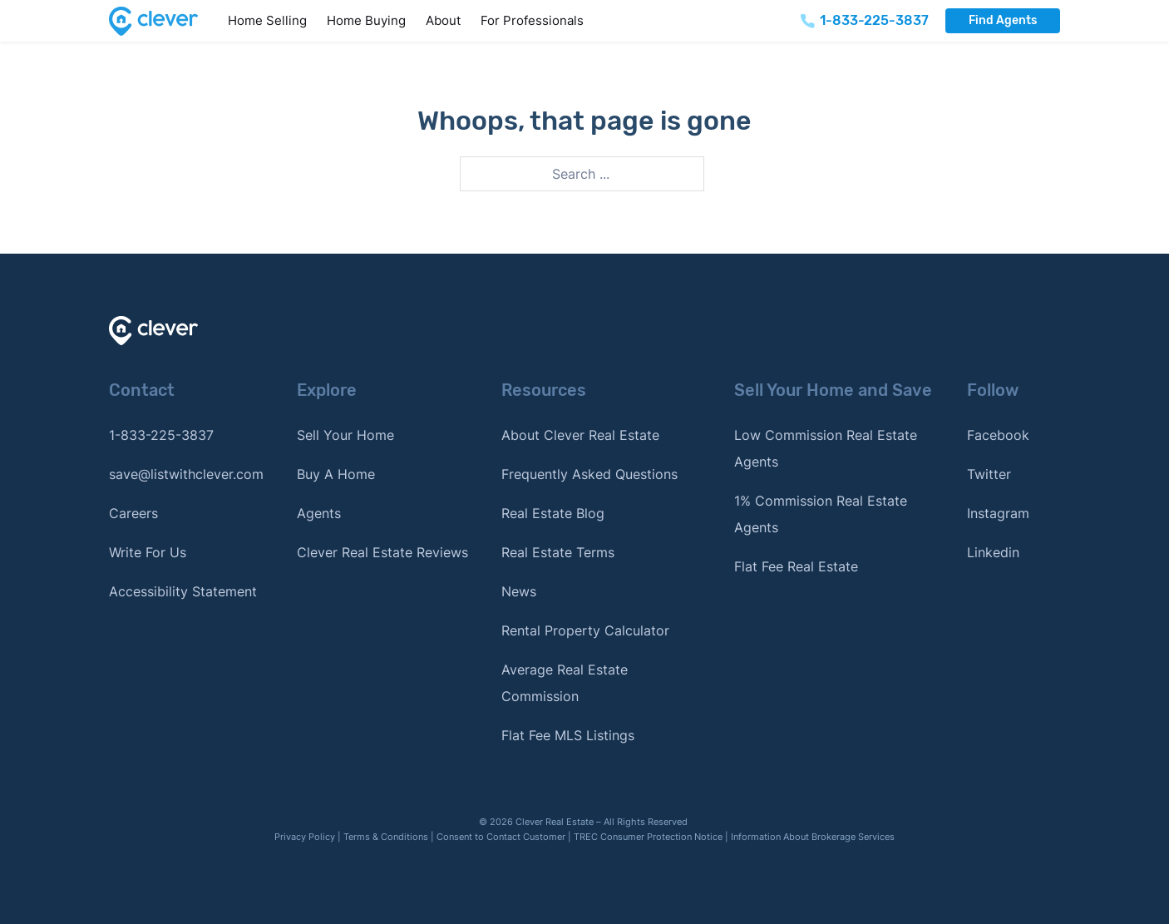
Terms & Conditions (385, 836)
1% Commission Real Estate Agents (820, 514)
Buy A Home (336, 474)
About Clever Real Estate (580, 435)
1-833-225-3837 (161, 435)
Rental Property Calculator (585, 630)
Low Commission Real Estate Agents (825, 448)
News (518, 591)
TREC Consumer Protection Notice (648, 836)
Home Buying (366, 20)
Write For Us (147, 552)
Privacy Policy (304, 836)
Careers (133, 513)
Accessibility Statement (183, 591)
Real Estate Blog (552, 513)
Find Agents (1003, 20)
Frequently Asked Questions (589, 474)
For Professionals (532, 20)
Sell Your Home (345, 435)
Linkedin (993, 552)
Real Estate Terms (557, 552)
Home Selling (267, 20)
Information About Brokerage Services (813, 836)
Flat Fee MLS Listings (567, 735)
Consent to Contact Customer (501, 836)
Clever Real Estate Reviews (382, 552)
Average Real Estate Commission (564, 682)
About (443, 20)
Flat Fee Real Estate (796, 566)
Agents (319, 513)
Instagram (998, 513)
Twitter (989, 474)
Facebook (998, 435)
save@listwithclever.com (186, 474)
